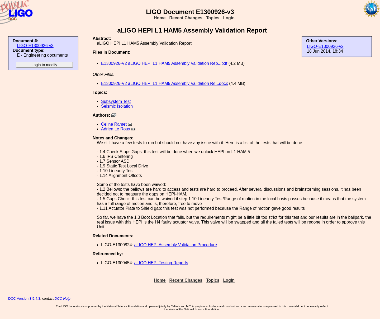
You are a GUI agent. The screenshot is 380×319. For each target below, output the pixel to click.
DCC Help (62, 298)
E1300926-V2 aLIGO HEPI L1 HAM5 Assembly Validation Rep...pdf (164, 63)
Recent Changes (185, 18)
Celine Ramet (114, 124)
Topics (212, 18)
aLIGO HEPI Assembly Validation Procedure (175, 245)
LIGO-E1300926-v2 (325, 46)
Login (229, 18)
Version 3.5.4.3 (28, 298)
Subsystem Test (116, 101)
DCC (12, 298)
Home (159, 18)
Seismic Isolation (117, 106)
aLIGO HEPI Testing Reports (161, 263)
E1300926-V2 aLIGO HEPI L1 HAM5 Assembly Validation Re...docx (164, 83)
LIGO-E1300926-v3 (35, 45)
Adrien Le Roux (115, 129)
